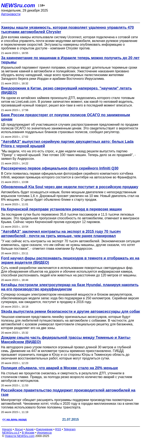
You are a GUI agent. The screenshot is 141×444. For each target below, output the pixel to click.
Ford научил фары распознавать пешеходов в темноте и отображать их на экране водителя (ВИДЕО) (70, 260)
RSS (58, 429)
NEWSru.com (18, 5)
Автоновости (10, 14)
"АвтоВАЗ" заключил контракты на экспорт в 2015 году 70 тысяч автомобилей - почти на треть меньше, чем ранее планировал (61, 233)
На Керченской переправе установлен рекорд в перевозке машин (61, 209)
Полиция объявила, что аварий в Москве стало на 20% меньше (59, 368)
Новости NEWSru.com (19, 436)
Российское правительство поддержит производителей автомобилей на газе (68, 392)
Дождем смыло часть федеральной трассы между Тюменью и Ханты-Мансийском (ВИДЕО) (66, 339)
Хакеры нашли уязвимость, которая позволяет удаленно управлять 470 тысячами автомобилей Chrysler (67, 29)
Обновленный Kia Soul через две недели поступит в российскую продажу (69, 187)
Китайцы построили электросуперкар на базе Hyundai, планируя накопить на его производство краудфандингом (70, 287)
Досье (19, 429)
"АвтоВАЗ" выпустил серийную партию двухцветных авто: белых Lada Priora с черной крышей (67, 144)
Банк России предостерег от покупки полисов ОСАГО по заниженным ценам (65, 117)
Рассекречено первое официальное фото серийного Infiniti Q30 (59, 168)
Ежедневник (44, 429)
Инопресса (44, 432)
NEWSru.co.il (10, 432)
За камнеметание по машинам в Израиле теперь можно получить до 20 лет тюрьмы (70, 60)
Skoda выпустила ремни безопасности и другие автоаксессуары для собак (70, 311)
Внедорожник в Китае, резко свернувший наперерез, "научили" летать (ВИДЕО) (66, 90)
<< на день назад (14, 419)
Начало (7, 429)
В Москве (28, 432)
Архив (30, 429)
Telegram (70, 429)
